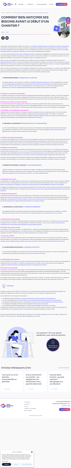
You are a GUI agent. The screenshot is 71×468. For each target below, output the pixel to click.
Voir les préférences (27, 464)
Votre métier (21, 4)
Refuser (16, 464)
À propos (51, 4)
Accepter (6, 464)
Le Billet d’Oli (30, 4)
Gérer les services (5, 461)
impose (52, 149)
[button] (31, 452)
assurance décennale (24, 151)
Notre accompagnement (42, 4)
